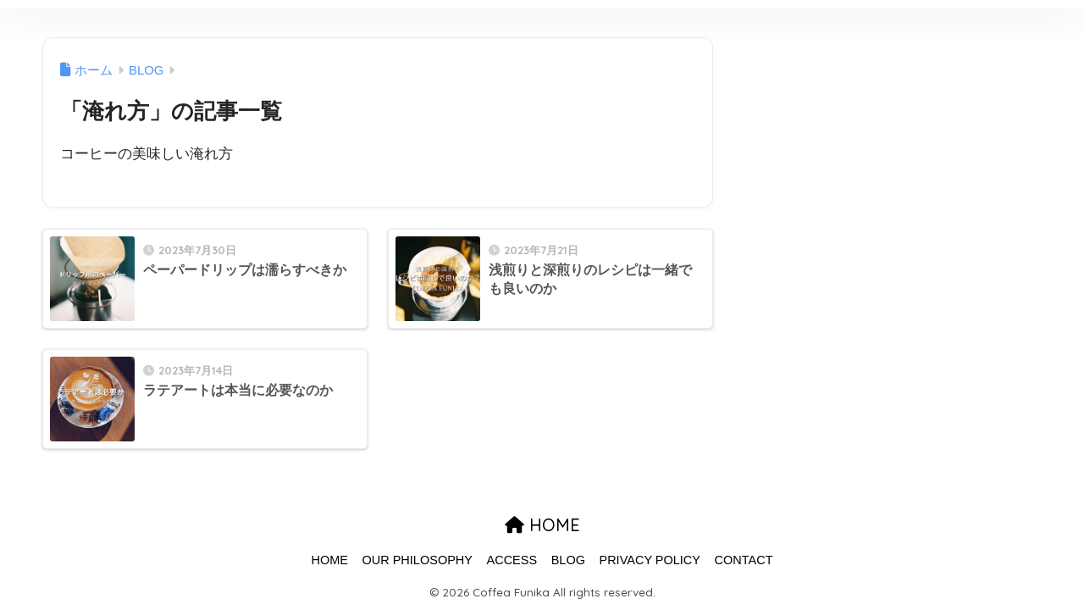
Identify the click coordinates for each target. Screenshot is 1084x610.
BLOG (568, 560)
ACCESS (512, 560)
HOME (542, 524)
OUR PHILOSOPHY (417, 560)
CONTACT (744, 560)
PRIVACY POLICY (649, 560)
